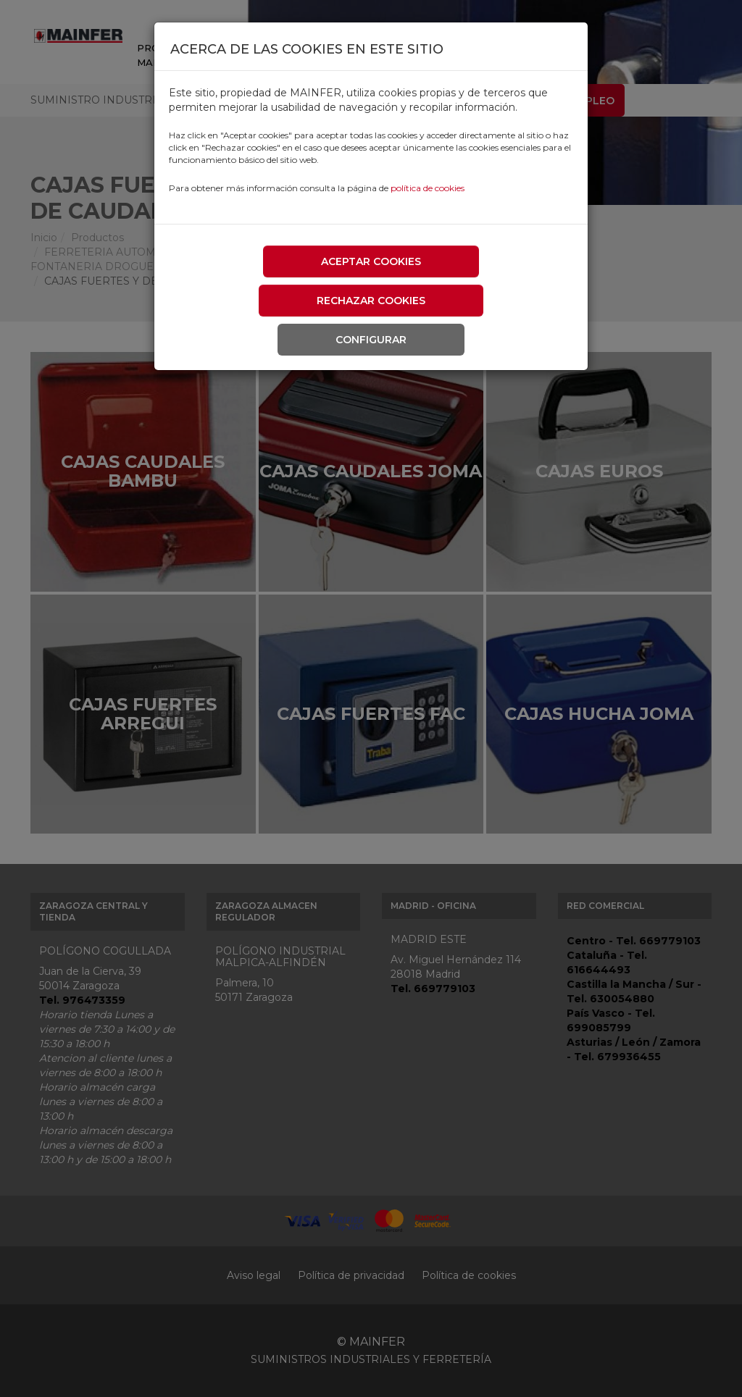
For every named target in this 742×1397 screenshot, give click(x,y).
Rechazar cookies (371, 300)
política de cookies (427, 188)
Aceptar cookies (371, 261)
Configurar (371, 339)
